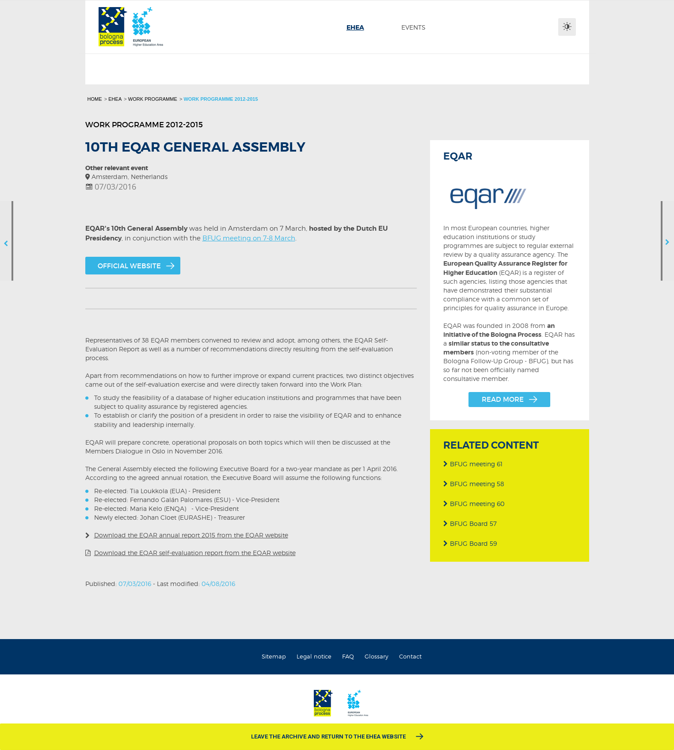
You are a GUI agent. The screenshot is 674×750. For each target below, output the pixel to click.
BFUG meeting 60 (474, 500)
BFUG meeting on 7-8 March (248, 238)
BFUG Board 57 (470, 520)
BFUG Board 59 (470, 540)
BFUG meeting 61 (473, 460)
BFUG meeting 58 (473, 480)
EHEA (115, 99)
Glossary (376, 656)
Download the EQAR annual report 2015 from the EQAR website (191, 535)
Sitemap (274, 656)
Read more (503, 399)
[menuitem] (355, 27)
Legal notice (314, 656)
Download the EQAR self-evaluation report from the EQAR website (195, 552)
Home (95, 99)
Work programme (152, 99)
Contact (410, 656)
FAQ (348, 656)
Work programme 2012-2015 (220, 99)
